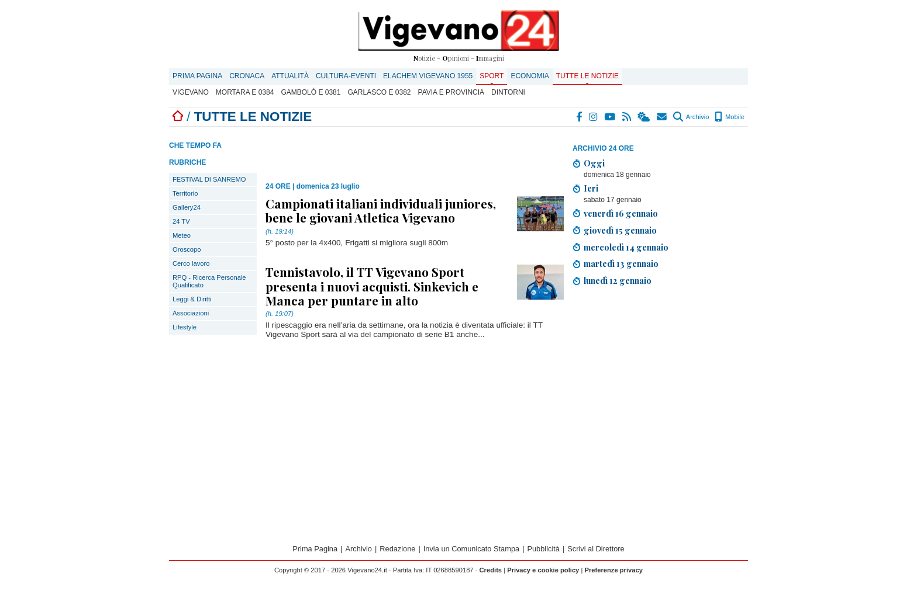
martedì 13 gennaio (621, 263)
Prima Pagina (197, 76)
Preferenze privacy (613, 570)
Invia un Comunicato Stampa (471, 548)
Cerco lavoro (191, 263)
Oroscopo (187, 249)
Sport (492, 76)
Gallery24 (187, 207)
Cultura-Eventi (346, 76)
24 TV (181, 221)
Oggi (594, 163)
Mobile (729, 116)
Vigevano (191, 92)
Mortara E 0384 (245, 92)
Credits (491, 570)
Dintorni (508, 92)
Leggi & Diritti (192, 299)
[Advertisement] (660, 389)
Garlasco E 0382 (379, 92)
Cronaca (246, 76)
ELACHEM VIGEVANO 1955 (428, 76)
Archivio (691, 116)
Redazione (397, 548)
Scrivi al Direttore (595, 548)
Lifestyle (184, 327)
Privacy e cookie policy (543, 570)
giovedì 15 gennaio (620, 230)
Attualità (290, 76)
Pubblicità (543, 548)
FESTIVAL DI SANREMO (209, 179)
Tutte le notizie (587, 76)
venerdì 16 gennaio (621, 213)
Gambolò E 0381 (310, 92)
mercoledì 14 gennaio (626, 247)
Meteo (182, 235)
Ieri (591, 188)
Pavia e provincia (451, 92)
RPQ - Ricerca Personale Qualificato (209, 281)
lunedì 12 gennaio (617, 280)
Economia (530, 76)
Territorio (185, 193)
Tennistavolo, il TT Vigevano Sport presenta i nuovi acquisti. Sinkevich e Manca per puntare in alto (372, 285)
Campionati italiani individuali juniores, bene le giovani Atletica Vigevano (381, 210)
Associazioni (191, 313)
